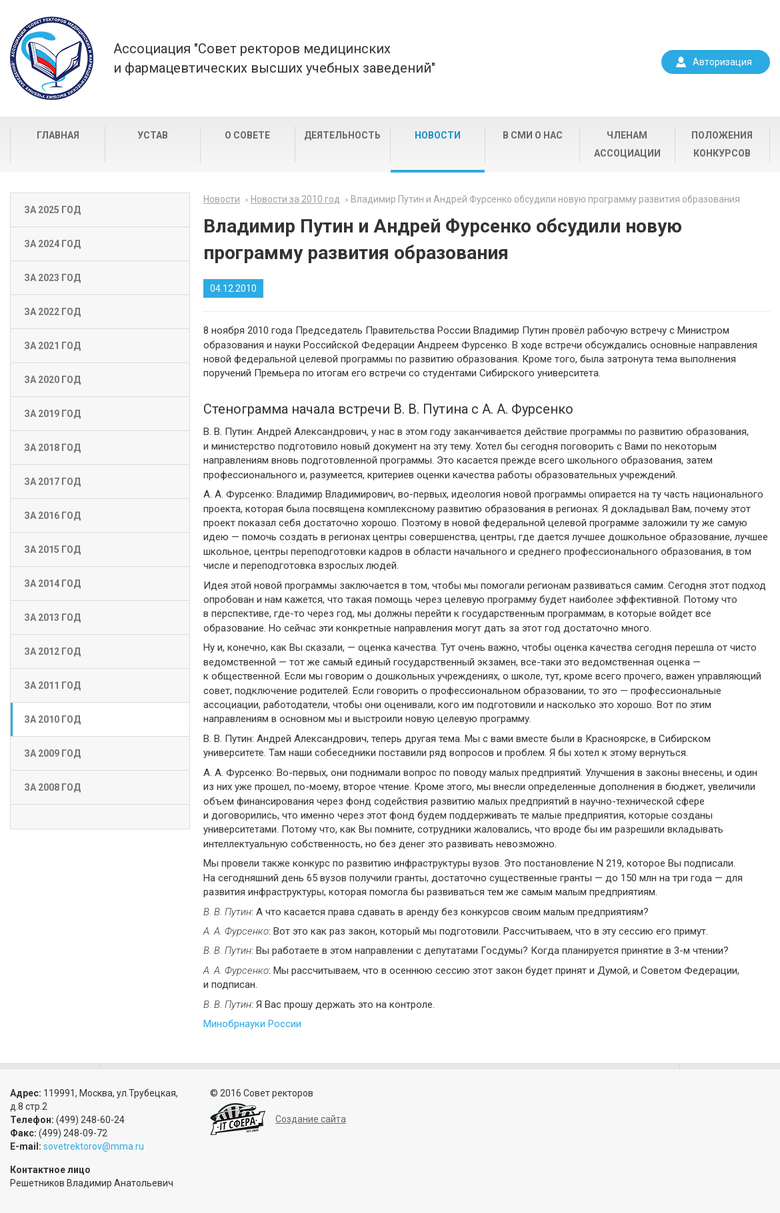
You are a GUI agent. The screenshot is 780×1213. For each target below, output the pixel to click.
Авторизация (722, 62)
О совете (247, 135)
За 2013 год (52, 617)
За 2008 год (52, 787)
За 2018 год (52, 447)
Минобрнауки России (252, 1024)
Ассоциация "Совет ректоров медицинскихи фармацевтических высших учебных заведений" (274, 58)
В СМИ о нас (533, 135)
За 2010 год (52, 719)
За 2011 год (52, 685)
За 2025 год (52, 209)
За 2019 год (52, 413)
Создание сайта (310, 1119)
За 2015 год (52, 549)
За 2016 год (52, 515)
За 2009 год (52, 753)
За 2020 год (52, 379)
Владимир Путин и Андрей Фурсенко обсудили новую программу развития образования (545, 199)
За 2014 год (52, 583)
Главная (58, 135)
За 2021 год (52, 345)
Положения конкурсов (722, 144)
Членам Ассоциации (627, 144)
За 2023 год (52, 277)
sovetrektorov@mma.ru (93, 1146)
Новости (438, 135)
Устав (152, 135)
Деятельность (342, 135)
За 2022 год (52, 311)
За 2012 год (52, 651)
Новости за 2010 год (295, 199)
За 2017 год (52, 481)
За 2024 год (52, 243)
